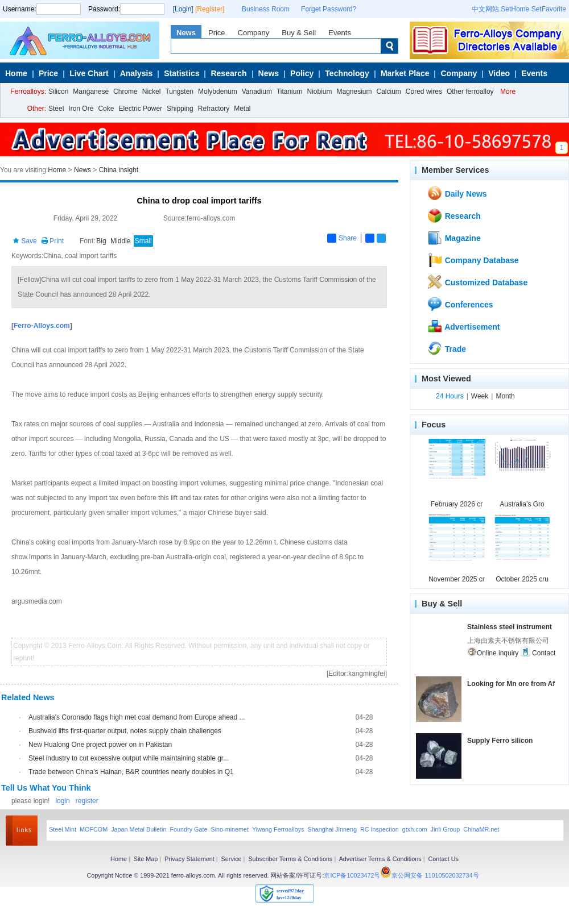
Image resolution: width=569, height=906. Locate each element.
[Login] (183, 9)
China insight (118, 170)
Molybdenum (217, 91)
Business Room (266, 9)
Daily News (457, 193)
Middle (120, 241)
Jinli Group (445, 829)
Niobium (319, 91)
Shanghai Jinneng (331, 829)
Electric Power (140, 109)
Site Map (146, 858)
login (62, 801)
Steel (56, 109)
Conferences (460, 304)
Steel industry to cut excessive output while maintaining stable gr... (128, 758)
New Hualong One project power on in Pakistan (100, 745)
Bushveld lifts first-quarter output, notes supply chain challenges (124, 731)
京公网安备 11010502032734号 (435, 875)
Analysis (136, 73)
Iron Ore (80, 109)
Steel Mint (62, 829)
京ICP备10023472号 (352, 875)
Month (505, 396)
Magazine (454, 237)
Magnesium (354, 91)
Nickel (151, 91)
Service (231, 858)
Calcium (389, 91)
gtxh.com (414, 829)
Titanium (290, 91)
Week (479, 396)
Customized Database (477, 282)
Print (52, 241)
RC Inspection (379, 829)
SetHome (515, 9)
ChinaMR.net (481, 829)
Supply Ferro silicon (500, 741)
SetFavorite (548, 9)
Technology (347, 73)
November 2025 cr (456, 579)
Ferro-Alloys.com (42, 326)
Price (216, 32)
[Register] (209, 9)
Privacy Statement (189, 858)
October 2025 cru (522, 579)
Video (499, 73)
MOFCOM (94, 829)
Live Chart (88, 73)
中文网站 (485, 9)
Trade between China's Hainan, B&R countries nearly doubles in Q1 (131, 772)
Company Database (473, 259)
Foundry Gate (188, 829)
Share (342, 238)
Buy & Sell (299, 32)
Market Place (405, 73)
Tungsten (179, 91)
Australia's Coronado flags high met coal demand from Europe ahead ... (136, 717)
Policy (302, 73)
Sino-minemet (230, 829)
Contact (538, 652)
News (186, 32)
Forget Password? (328, 9)
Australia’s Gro (522, 504)
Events (339, 32)
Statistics (181, 73)
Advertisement (463, 326)
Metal (242, 109)
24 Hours (450, 396)
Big (101, 241)
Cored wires (424, 91)
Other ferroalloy (470, 91)
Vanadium (257, 91)
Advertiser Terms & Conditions (380, 858)
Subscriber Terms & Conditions (290, 858)
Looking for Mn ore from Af (511, 684)
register (87, 801)
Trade (446, 348)
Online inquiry (492, 652)
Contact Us (443, 858)
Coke (106, 109)
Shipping (180, 109)
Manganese (91, 91)
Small (143, 241)
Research (228, 73)
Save (25, 241)
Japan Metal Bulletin (138, 829)
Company (254, 32)
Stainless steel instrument (509, 627)
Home (16, 73)
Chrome (125, 91)
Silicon (58, 91)
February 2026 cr (457, 504)
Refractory (213, 109)
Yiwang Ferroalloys (278, 829)
